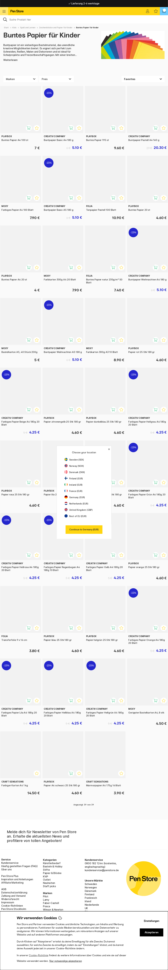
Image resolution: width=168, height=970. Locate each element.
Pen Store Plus (9, 876)
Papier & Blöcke (52, 873)
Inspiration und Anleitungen (17, 879)
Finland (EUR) (73, 478)
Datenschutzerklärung (14, 892)
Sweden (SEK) (74, 459)
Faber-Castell (51, 903)
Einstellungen (151, 920)
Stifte (46, 869)
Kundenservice (10, 862)
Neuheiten (49, 882)
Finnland (89, 894)
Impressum (7, 902)
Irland (88, 901)
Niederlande (92, 904)
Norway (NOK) (74, 466)
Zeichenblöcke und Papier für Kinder (55, 27)
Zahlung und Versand (13, 895)
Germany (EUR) (74, 497)
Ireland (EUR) (73, 484)
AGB (3, 889)
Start (6, 27)
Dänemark (91, 890)
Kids (14, 27)
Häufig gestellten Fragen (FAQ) (19, 866)
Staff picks (49, 886)
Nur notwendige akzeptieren (65, 960)
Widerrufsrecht (10, 899)
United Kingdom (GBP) (78, 510)
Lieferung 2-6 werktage (84, 3)
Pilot (45, 896)
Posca (46, 906)
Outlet (47, 879)
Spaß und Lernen (27, 27)
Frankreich (91, 897)
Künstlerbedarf (52, 863)
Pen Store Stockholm (13, 909)
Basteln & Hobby (52, 866)
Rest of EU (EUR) (75, 516)
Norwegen (91, 887)
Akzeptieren (151, 932)
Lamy (46, 899)
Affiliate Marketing (12, 882)
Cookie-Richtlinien (12, 905)
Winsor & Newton (53, 909)
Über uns (6, 869)
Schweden (91, 884)
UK (86, 908)
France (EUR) (73, 491)
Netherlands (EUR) (76, 503)
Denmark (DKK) (74, 472)
